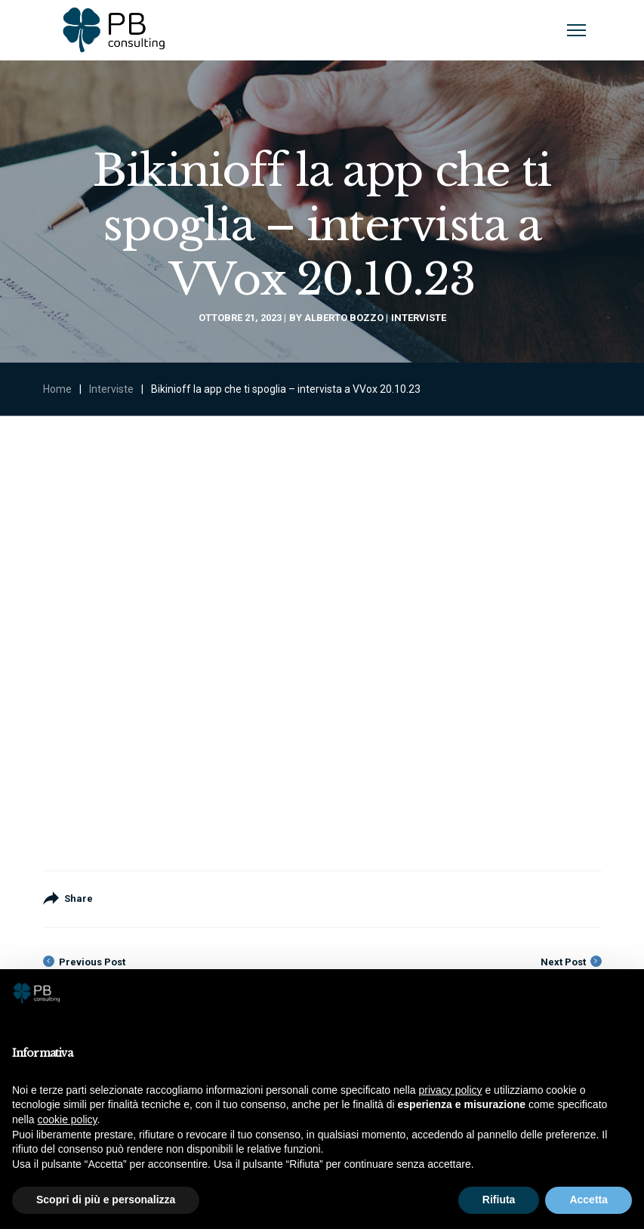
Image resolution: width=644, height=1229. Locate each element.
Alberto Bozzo (344, 317)
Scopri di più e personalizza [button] (105, 1199)
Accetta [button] (588, 1199)
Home (57, 389)
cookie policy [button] (67, 1119)
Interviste (418, 317)
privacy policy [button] (450, 1090)
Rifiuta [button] (499, 1199)
